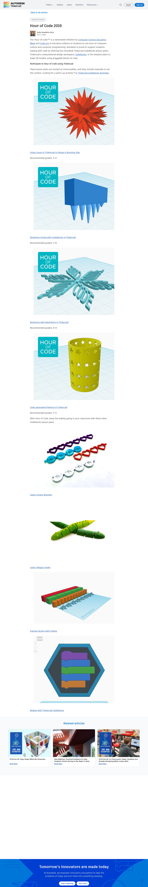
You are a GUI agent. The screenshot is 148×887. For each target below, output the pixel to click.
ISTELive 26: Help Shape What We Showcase (27, 759)
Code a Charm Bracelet (41, 494)
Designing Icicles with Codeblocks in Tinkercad (53, 237)
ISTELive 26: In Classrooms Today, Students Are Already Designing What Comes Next (118, 760)
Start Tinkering (67, 883)
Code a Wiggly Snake (40, 567)
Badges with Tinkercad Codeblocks (47, 710)
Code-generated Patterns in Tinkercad (48, 407)
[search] (120, 4)
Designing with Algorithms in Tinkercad (49, 322)
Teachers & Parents (38, 20)
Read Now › (14, 764)
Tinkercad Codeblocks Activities (93, 73)
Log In (128, 5)
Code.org (44, 43)
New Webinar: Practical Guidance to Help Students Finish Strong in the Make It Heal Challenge (71, 760)
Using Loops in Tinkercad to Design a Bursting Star (55, 152)
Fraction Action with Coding (43, 631)
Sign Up (139, 5)
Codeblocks (80, 54)
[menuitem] (50, 5)
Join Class (83, 883)
